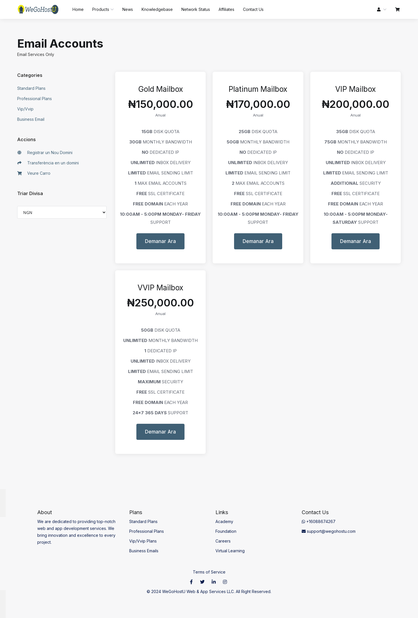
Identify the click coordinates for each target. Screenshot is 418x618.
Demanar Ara (160, 241)
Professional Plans (34, 98)
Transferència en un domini (48, 163)
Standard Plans (31, 88)
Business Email (30, 119)
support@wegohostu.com (329, 531)
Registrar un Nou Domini (45, 152)
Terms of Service (209, 572)
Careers (223, 541)
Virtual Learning (230, 550)
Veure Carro (34, 173)
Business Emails (143, 550)
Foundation (225, 531)
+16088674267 (318, 521)
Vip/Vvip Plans (143, 541)
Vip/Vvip (25, 108)
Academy (224, 521)
